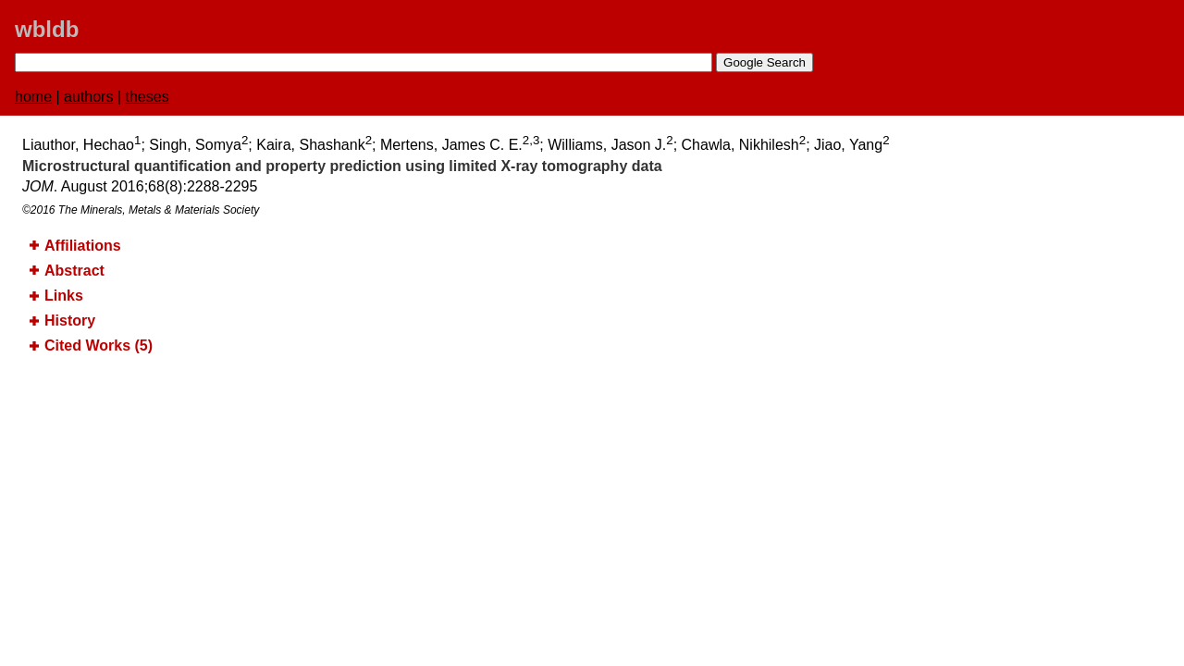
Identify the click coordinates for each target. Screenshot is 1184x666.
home (33, 97)
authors (88, 97)
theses (147, 97)
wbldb (47, 29)
